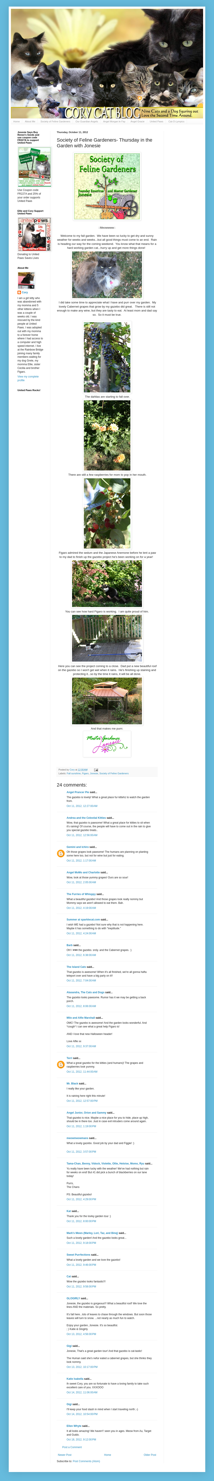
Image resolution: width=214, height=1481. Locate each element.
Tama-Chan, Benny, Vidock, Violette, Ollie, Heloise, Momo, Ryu (105, 1163)
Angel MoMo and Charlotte (83, 872)
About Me (30, 121)
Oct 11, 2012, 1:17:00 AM (81, 860)
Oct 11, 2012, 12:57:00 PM (82, 1100)
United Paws (156, 121)
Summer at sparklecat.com (83, 919)
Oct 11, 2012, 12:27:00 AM (82, 806)
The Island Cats (76, 966)
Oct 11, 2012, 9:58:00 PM (81, 1286)
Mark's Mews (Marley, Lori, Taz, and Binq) (92, 1233)
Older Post (150, 1454)
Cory (25, 292)
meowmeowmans (77, 1138)
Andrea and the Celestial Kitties (86, 817)
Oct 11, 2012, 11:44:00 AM (82, 1071)
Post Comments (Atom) (86, 1461)
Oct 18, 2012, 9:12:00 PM (81, 1439)
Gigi (69, 1345)
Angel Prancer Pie (78, 792)
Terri (69, 1058)
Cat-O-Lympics (176, 121)
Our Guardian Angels (87, 121)
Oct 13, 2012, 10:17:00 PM (82, 1367)
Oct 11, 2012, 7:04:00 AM (81, 980)
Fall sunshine (74, 773)
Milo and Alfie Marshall (81, 1017)
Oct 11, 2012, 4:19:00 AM (81, 908)
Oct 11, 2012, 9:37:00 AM (81, 1046)
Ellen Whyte (74, 1426)
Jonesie (94, 773)
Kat (69, 1211)
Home (16, 121)
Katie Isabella (75, 1378)
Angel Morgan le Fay (114, 121)
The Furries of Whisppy (81, 894)
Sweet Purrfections (78, 1254)
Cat (69, 1276)
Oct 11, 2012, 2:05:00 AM (81, 882)
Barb (70, 945)
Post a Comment (72, 1447)
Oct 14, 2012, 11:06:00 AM (82, 1392)
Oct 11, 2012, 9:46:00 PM (81, 1264)
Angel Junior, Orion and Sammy (86, 1112)
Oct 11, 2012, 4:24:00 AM (81, 933)
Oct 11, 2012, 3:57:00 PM (81, 1151)
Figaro (85, 773)
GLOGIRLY (73, 1298)
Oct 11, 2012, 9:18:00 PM (81, 1242)
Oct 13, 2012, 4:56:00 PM (81, 1334)
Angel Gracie (138, 121)
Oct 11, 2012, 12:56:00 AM (82, 835)
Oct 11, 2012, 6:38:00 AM (81, 955)
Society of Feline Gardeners (55, 121)
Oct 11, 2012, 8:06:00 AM (81, 1006)
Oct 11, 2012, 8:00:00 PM (81, 1221)
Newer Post (64, 1454)
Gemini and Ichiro (78, 847)
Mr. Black (72, 1083)
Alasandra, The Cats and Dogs (85, 992)
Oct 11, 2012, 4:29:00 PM (81, 1199)
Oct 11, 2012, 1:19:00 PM (81, 1126)
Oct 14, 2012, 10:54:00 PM (82, 1414)
